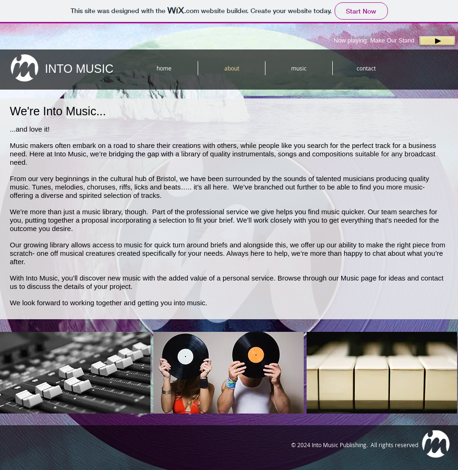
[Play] (437, 40)
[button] (75, 373)
